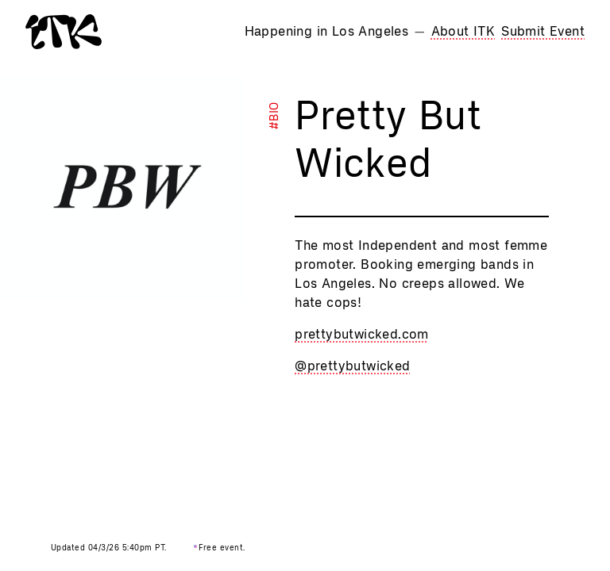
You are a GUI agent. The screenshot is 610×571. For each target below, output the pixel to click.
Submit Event (543, 31)
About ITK (463, 31)
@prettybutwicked (352, 366)
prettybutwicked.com (362, 334)
